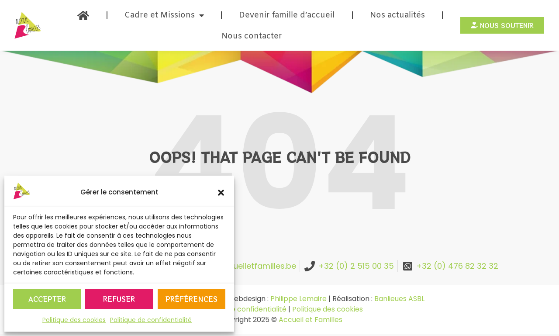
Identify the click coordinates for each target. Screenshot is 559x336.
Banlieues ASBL (399, 299)
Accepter (47, 299)
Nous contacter (251, 36)
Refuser (119, 299)
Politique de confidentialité (151, 319)
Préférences (191, 299)
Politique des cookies (74, 319)
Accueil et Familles (310, 320)
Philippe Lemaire (298, 299)
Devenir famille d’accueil (287, 15)
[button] (221, 192)
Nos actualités (397, 15)
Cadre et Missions (164, 15)
